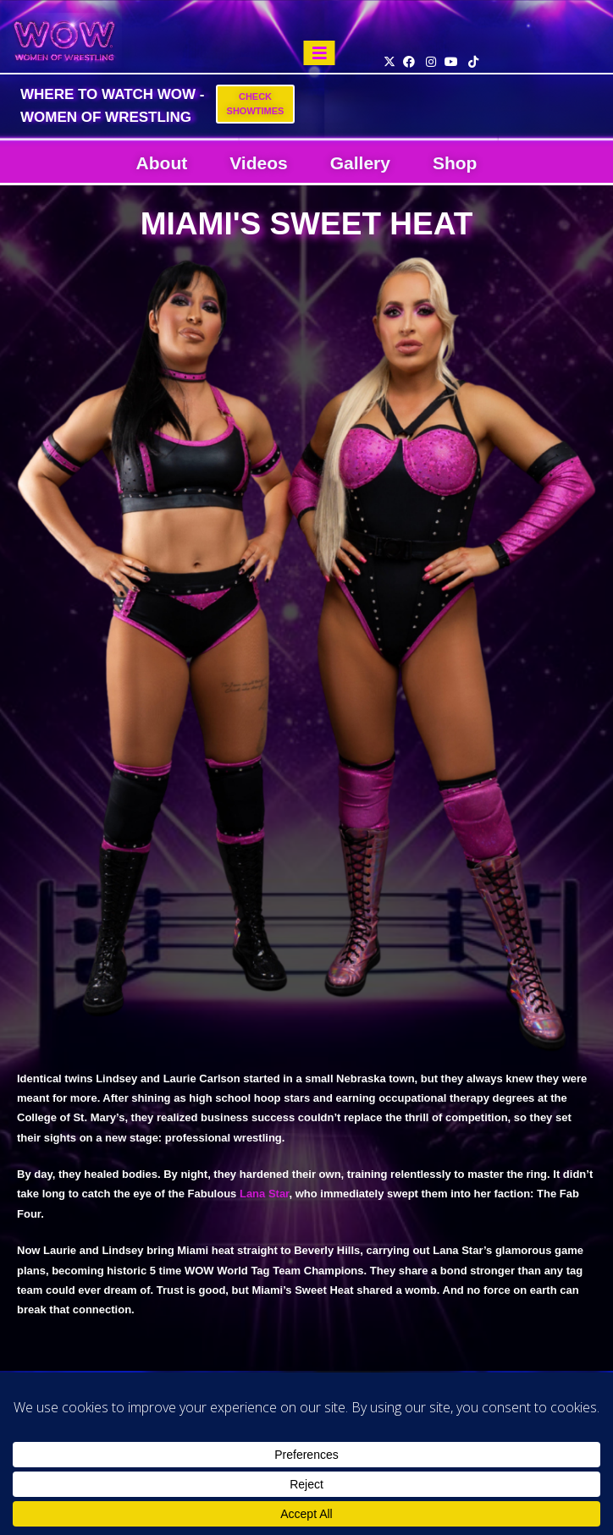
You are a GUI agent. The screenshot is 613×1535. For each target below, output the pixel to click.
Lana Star (265, 1193)
